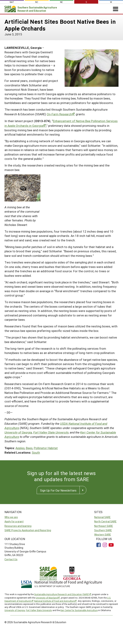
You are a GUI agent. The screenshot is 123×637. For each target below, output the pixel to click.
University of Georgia (18, 432)
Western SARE (102, 534)
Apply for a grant (14, 521)
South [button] (36, 452)
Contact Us (10, 559)
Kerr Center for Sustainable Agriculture (79, 610)
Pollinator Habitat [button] (46, 448)
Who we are (11, 517)
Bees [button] (29, 448)
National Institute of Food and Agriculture (54, 600)
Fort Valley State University (51, 432)
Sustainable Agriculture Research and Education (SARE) (61, 594)
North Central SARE (105, 521)
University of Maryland (47, 597)
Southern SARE (103, 530)
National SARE (102, 517)
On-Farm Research (59, 114)
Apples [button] (20, 448)
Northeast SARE (103, 526)
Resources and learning (17, 526)
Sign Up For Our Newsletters (58, 490)
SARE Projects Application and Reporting (27, 530)
